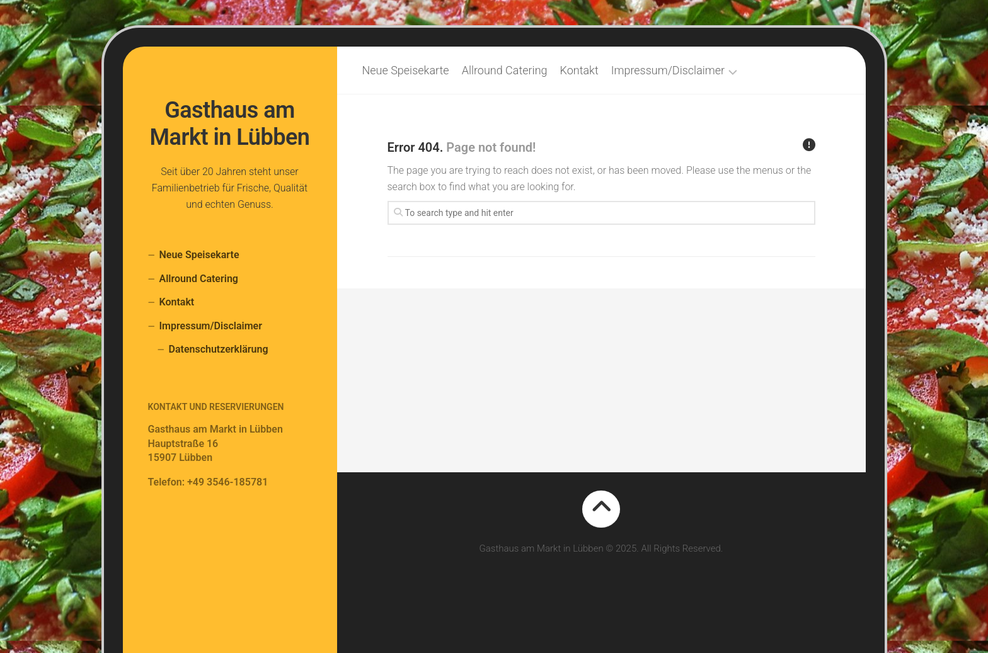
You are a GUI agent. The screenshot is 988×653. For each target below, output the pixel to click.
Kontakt (177, 302)
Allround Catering (198, 279)
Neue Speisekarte (199, 255)
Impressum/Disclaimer (210, 326)
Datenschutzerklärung (218, 349)
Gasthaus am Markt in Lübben (230, 123)
